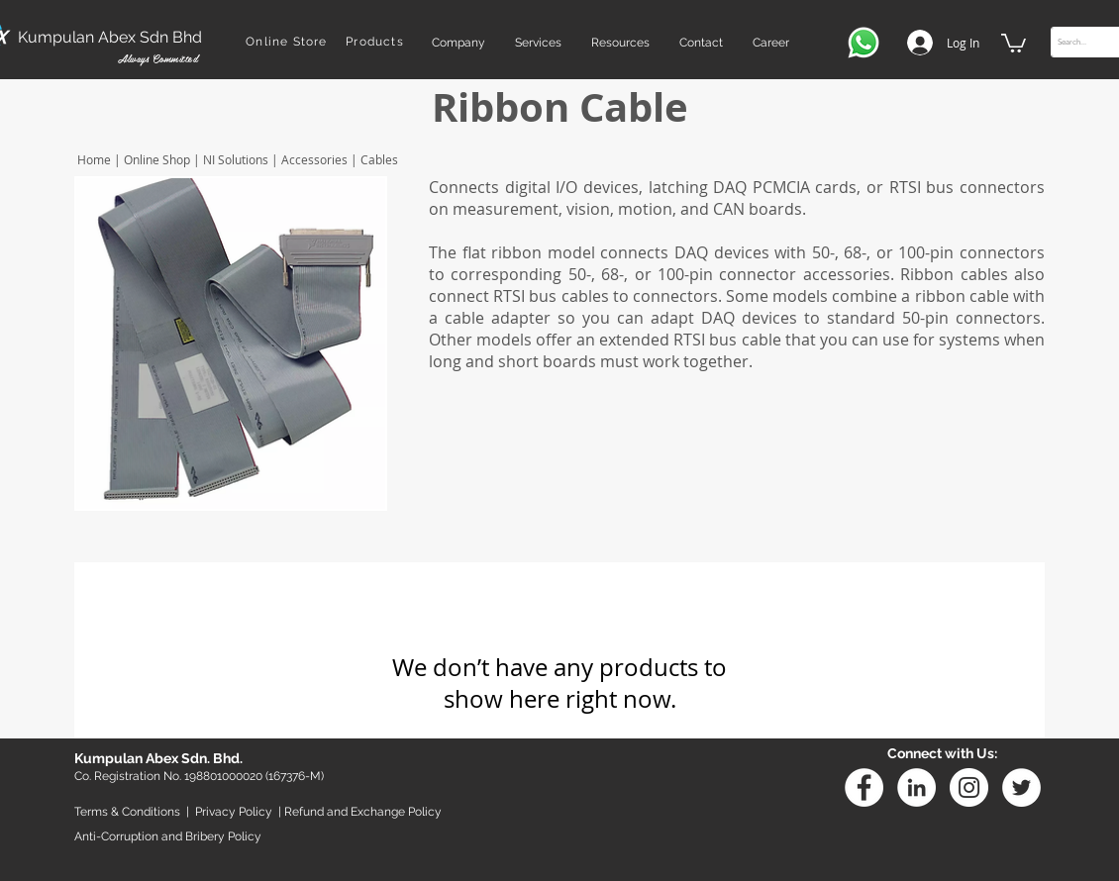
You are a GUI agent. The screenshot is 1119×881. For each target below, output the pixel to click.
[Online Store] (289, 41)
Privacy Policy (233, 812)
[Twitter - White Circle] (1021, 787)
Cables (377, 159)
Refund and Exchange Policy (363, 812)
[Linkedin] (916, 787)
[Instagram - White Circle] (969, 787)
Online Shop (157, 159)
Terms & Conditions (127, 812)
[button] (458, 42)
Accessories (314, 159)
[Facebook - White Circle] (864, 787)
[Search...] (1085, 42)
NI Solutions (235, 159)
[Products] (377, 41)
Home (92, 159)
